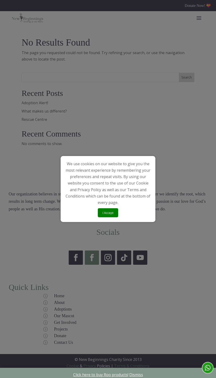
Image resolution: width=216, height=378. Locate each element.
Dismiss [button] (136, 374)
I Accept (108, 213)
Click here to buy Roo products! (100, 374)
